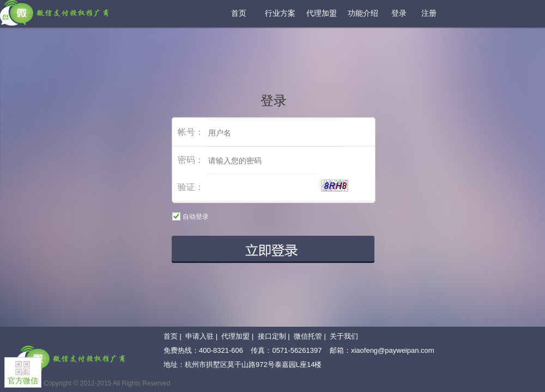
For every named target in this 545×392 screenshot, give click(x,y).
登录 (399, 13)
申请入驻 (199, 336)
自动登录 (193, 216)
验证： (191, 187)
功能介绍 (363, 13)
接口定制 (272, 336)
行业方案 (280, 13)
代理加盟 (321, 13)
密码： (191, 159)
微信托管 (308, 336)
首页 (238, 13)
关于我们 (344, 336)
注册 (429, 13)
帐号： (191, 132)
